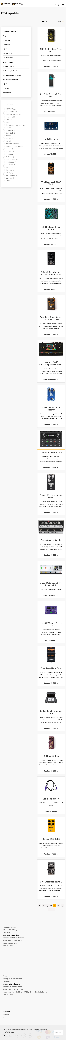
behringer (10, 117)
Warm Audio (11, 175)
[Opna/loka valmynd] (63, 5)
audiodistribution (14, 114)
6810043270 (11, 112)
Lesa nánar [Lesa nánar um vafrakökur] (8, 1036)
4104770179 (10, 109)
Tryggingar (6, 1014)
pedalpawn (11, 162)
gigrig (9, 141)
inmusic (9, 149)
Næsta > (53, 909)
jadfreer (10, 151)
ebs (8, 128)
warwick (10, 178)
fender (9, 135)
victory (9, 173)
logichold (10, 154)
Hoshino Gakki (12, 143)
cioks (9, 120)
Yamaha (10, 181)
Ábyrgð (5, 1017)
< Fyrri (39, 905)
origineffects (12, 159)
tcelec (9, 167)
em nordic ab (11, 130)
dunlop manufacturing (16, 125)
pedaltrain (11, 165)
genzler (9, 138)
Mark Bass (10, 157)
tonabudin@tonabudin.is (11, 984)
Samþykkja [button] (58, 1032)
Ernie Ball (10, 133)
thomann (10, 170)
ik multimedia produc (15, 146)
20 (58, 906)
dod (8, 122)
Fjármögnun (6, 1012)
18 (51, 906)
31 (49, 909)
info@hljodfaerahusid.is (11, 935)
